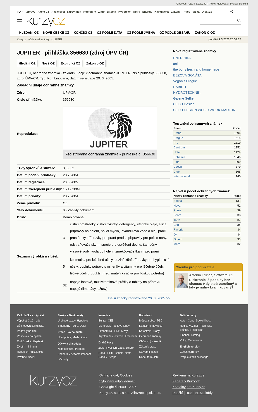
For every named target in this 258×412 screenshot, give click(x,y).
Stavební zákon (148, 351)
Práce (186, 11)
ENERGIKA (182, 58)
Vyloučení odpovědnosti (117, 381)
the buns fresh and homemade (196, 69)
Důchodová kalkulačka (30, 325)
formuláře (153, 357)
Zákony (175, 11)
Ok (175, 234)
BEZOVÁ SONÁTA (187, 75)
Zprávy (30, 11)
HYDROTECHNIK (186, 92)
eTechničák (196, 329)
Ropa (101, 353)
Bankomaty (76, 315)
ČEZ (110, 320)
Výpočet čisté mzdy (28, 320)
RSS (189, 393)
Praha (178, 133)
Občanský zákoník (150, 341)
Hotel (177, 152)
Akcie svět (58, 11)
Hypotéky (124, 11)
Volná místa (74, 332)
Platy (84, 337)
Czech (178, 166)
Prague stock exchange (194, 357)
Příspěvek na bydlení (29, 336)
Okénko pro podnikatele (195, 267)
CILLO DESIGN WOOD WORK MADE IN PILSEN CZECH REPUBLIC (207, 110)
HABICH (179, 87)
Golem (178, 239)
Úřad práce (64, 337)
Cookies (126, 375)
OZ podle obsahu (175, 32)
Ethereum (131, 336)
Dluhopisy (104, 325)
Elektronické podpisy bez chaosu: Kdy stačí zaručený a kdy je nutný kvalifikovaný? (213, 283)
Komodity (89, 11)
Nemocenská (66, 348)
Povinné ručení (26, 357)
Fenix (177, 215)
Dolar (83, 325)
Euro (75, 325)
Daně (142, 357)
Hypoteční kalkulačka (30, 351)
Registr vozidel (189, 325)
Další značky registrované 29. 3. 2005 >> (139, 298)
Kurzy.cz (21, 39)
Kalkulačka (162, 11)
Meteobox (222, 3)
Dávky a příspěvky (69, 343)
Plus (176, 162)
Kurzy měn (74, 11)
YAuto (211, 3)
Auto (183, 320)
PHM (110, 353)
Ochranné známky (39, 39)
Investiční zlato (115, 347)
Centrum (179, 147)
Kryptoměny (105, 336)
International (182, 176)
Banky (62, 315)
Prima (177, 210)
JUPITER (57, 39)
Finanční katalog (190, 335)
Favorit (178, 229)
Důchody (63, 359)
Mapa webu (195, 340)
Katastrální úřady (149, 331)
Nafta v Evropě (107, 357)
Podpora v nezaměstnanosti (74, 354)
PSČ (160, 320)
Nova (177, 205)
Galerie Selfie (183, 98)
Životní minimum (27, 346)
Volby (183, 340)
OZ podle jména (141, 32)
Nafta (128, 353)
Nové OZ (48, 63)
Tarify (136, 11)
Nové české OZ (56, 32)
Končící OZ (83, 32)
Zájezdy (201, 3)
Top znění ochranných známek (197, 123)
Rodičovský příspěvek (30, 341)
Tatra (177, 220)
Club (177, 171)
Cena (191, 320)
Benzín (119, 353)
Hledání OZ (27, 63)
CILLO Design (183, 104)
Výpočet (38, 315)
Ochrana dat (108, 375)
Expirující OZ (70, 63)
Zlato (101, 11)
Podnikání (145, 315)
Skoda (178, 200)
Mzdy (124, 331)
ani (175, 64)
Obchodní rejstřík (186, 3)
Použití (177, 393)
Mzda (76, 337)
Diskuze (207, 11)
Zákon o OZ (95, 63)
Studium (243, 3)
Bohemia (179, 157)
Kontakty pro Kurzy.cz (188, 387)
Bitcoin (111, 11)
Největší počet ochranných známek (201, 191)
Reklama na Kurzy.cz (188, 375)
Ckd (176, 224)
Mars (177, 244)
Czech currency (189, 351)
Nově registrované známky (194, 51)
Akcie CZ (43, 11)
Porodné (80, 348)
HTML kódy (204, 393)
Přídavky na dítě (27, 331)
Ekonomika (105, 331)
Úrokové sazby (66, 320)
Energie (147, 11)
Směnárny (64, 325)
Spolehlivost (203, 320)
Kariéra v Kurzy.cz (186, 381)
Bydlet (233, 3)
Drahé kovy (105, 342)
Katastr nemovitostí (150, 325)
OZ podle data (109, 32)
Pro (176, 142)
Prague (178, 138)
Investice (104, 315)
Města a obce (147, 320)
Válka (195, 11)
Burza (101, 320)
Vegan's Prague (185, 81)
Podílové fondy (120, 325)
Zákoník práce (147, 346)
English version (190, 346)
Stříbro (129, 347)
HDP (117, 331)
